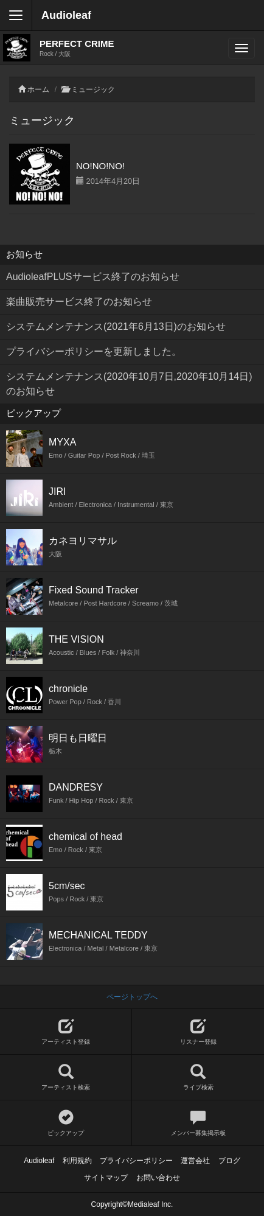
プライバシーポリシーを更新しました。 (93, 351)
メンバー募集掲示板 (198, 1123)
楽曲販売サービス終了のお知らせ (79, 301)
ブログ (229, 1160)
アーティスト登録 (65, 1032)
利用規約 (77, 1160)
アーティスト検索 (65, 1077)
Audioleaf (66, 15)
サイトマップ (106, 1177)
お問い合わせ (158, 1177)
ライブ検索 (198, 1077)
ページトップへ (132, 997)
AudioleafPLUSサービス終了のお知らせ (92, 276)
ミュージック (93, 89)
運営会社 (195, 1160)
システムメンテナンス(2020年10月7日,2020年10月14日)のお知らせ (129, 383)
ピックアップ (65, 1123)
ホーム (38, 89)
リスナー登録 (198, 1032)
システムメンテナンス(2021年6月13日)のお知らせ (116, 326)
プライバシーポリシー (136, 1160)
